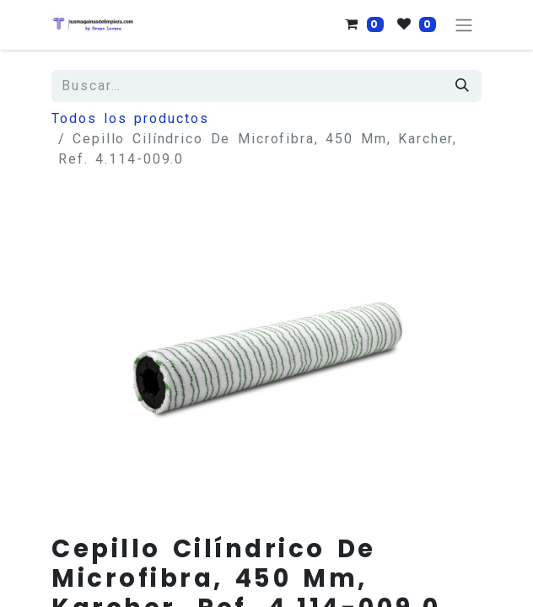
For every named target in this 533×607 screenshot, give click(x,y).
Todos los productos (130, 118)
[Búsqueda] (463, 86)
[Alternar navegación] (464, 25)
